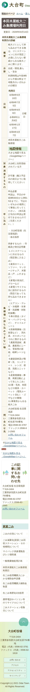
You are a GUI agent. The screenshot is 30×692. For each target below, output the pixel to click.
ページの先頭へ (23, 622)
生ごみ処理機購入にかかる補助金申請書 (14, 577)
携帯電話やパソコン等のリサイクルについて (14, 601)
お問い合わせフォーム (13, 508)
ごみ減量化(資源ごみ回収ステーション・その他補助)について (14, 543)
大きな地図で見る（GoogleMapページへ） (14, 444)
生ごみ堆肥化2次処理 (13, 593)
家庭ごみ (8, 526)
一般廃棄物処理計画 (12, 561)
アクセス (15, 665)
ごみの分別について (13, 533)
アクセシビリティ (15, 670)
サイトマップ (15, 676)
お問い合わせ (15, 660)
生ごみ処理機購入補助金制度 (15, 585)
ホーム (19, 13)
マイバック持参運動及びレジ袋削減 (14, 553)
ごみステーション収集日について (14, 609)
